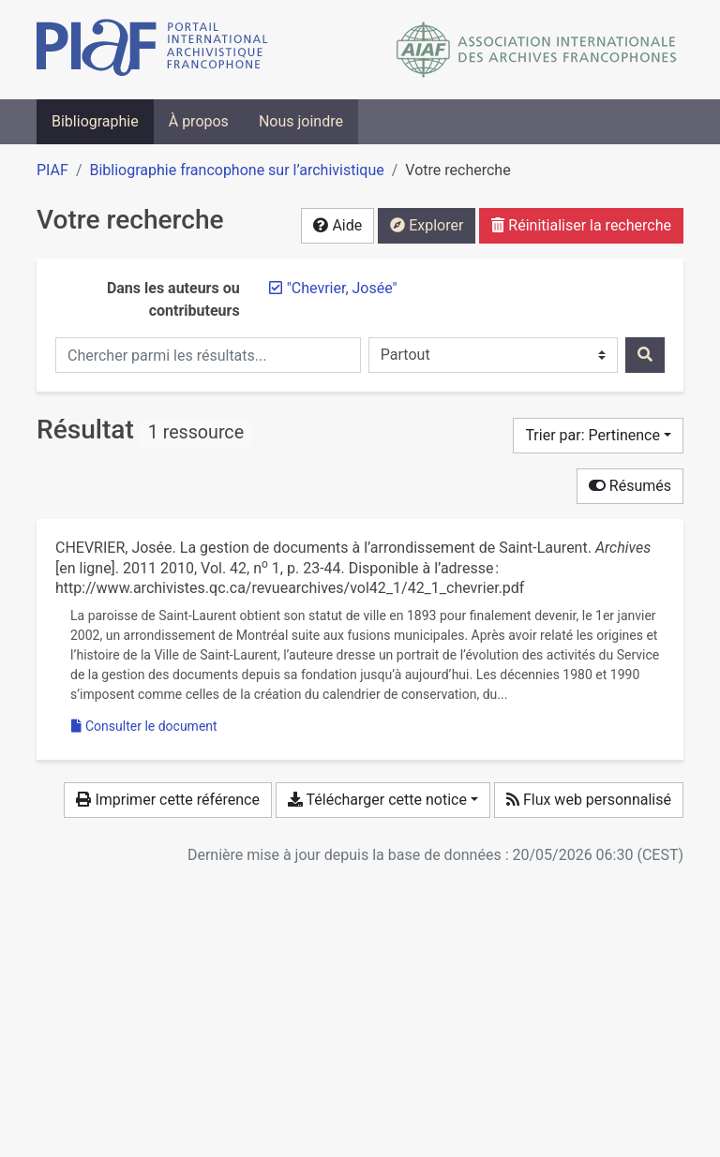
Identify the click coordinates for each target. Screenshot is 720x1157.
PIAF (52, 170)
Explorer (426, 225)
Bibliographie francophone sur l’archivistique (236, 170)
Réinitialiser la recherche (581, 225)
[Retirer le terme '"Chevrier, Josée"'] (342, 288)
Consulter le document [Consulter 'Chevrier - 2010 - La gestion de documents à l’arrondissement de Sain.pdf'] (144, 726)
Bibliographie (95, 121)
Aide (337, 225)
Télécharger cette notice (377, 799)
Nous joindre (301, 121)
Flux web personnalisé (588, 799)
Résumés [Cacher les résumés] (630, 486)
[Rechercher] (645, 355)
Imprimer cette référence (167, 799)
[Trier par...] (598, 435)
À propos (199, 121)
